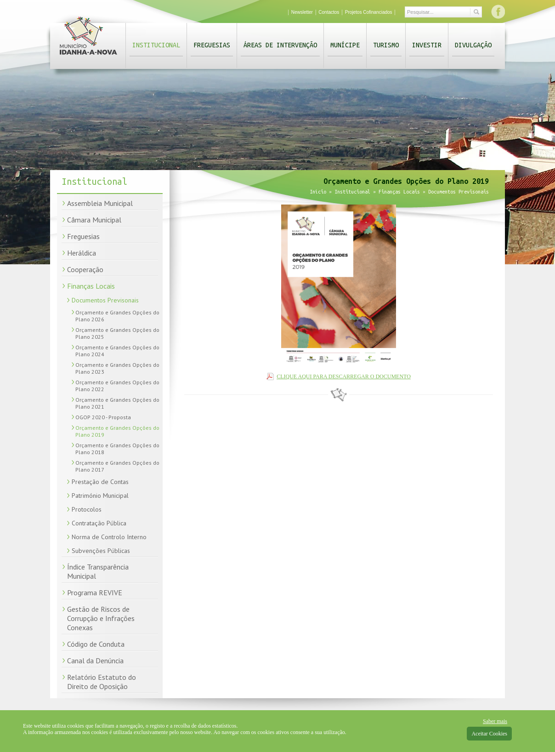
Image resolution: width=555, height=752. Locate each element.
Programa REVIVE (94, 592)
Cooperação (85, 269)
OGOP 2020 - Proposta (103, 417)
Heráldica (81, 252)
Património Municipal (100, 495)
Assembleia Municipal (100, 203)
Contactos (328, 12)
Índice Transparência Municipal (98, 571)
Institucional (156, 45)
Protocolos (87, 509)
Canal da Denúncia (95, 660)
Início (318, 191)
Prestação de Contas (100, 482)
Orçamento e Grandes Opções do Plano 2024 (117, 351)
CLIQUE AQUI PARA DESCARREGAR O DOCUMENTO (344, 376)
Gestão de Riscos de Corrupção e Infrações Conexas (101, 618)
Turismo (386, 45)
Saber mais (495, 721)
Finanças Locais (91, 286)
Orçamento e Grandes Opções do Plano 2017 (117, 466)
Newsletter (302, 12)
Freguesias (211, 45)
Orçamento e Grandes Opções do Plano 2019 (117, 431)
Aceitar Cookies (489, 733)
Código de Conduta (96, 644)
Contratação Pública (99, 523)
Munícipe (345, 45)
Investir (427, 45)
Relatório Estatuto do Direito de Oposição (101, 681)
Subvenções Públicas (101, 551)
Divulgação (473, 45)
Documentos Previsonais (105, 300)
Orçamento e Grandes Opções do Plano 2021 (117, 403)
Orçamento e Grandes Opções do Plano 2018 (117, 449)
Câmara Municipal (94, 219)
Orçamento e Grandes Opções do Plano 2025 (117, 333)
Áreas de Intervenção (280, 45)
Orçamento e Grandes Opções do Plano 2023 (117, 368)
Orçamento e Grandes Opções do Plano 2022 (117, 386)
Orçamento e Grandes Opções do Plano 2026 (117, 316)
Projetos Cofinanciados (368, 12)
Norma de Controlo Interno (109, 537)
